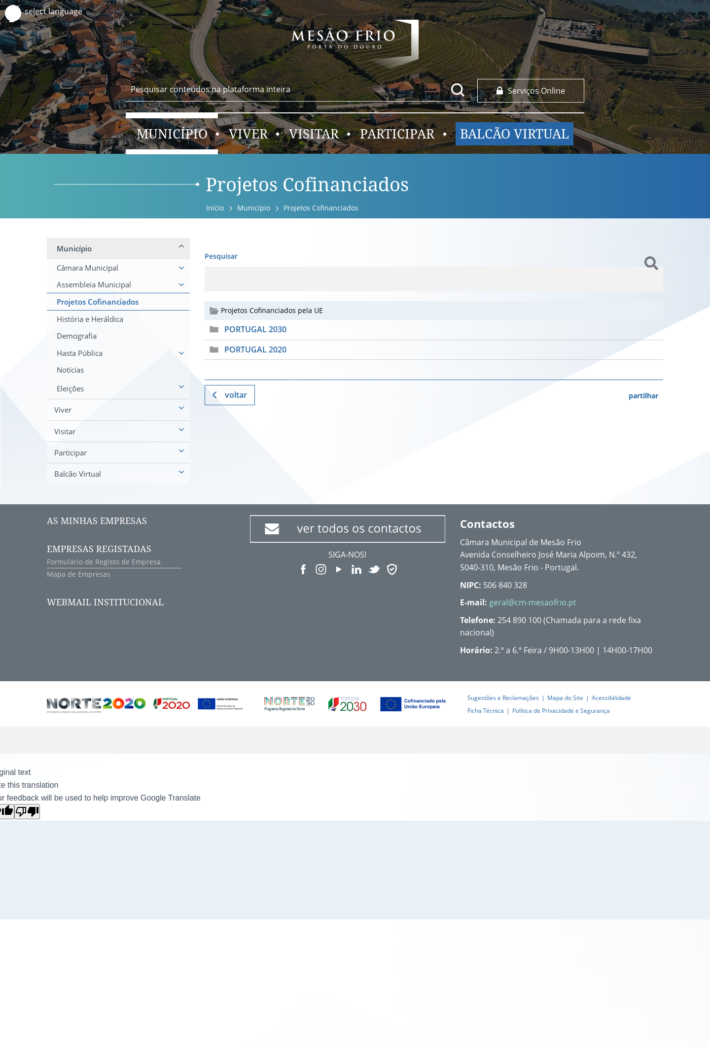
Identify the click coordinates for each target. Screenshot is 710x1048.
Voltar (236, 394)
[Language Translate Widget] (63, 11)
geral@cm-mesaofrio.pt (532, 602)
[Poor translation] (27, 811)
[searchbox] (298, 89)
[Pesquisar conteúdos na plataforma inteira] (458, 90)
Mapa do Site (565, 698)
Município (253, 207)
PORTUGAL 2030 (255, 329)
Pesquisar (221, 256)
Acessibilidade (611, 698)
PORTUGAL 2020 (255, 349)
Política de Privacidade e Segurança (561, 710)
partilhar (643, 395)
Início (215, 207)
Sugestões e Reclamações (503, 698)
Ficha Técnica (485, 710)
